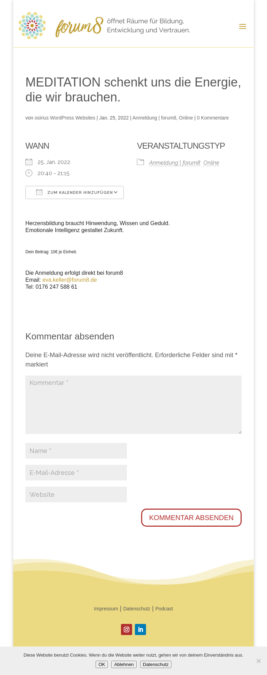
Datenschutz (136, 608)
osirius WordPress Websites (64, 118)
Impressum (106, 608)
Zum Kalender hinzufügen (74, 192)
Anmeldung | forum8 (154, 118)
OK (101, 664)
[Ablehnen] (258, 660)
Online (186, 118)
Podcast (164, 608)
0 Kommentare (213, 118)
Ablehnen (124, 664)
